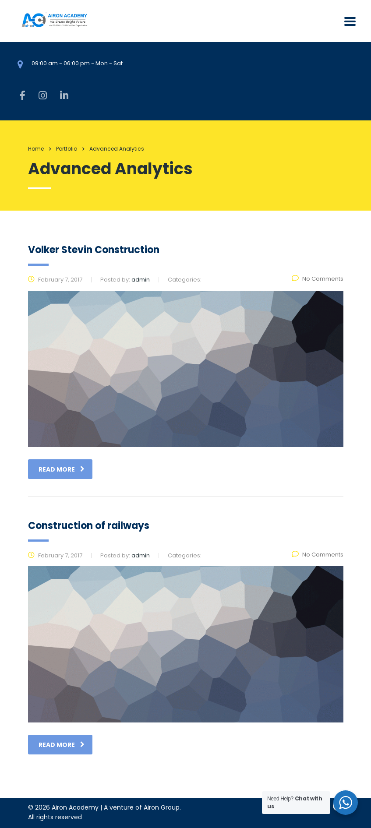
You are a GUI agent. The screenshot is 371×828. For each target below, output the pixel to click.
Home (36, 148)
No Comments (317, 279)
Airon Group (162, 807)
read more (62, 469)
